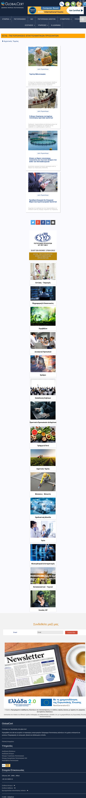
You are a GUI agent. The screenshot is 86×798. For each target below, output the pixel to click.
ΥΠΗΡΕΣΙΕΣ (42, 25)
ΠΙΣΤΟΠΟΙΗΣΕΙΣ (20, 19)
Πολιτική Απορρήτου (8, 741)
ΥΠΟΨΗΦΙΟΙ (79, 19)
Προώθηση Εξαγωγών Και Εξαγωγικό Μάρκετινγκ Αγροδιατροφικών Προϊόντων (43, 200)
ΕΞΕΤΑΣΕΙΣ (29, 25)
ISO (31, 19)
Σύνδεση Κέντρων (8, 785)
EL (80, 1)
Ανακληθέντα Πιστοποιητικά (10, 760)
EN (83, 1)
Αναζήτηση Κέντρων (8, 753)
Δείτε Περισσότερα (43, 69)
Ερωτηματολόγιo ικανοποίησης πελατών (15, 790)
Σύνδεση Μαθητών (9, 788)
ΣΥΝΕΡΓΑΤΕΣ (65, 19)
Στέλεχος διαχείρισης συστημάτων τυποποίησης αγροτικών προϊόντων (41, 116)
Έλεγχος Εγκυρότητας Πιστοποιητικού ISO (14, 758)
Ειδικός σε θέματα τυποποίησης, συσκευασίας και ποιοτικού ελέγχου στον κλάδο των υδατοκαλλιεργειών (43, 158)
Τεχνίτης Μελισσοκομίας (37, 74)
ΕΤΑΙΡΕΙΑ (5, 19)
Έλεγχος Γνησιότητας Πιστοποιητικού (13, 756)
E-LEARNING (56, 25)
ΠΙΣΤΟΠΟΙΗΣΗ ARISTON (46, 19)
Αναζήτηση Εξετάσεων (8, 751)
